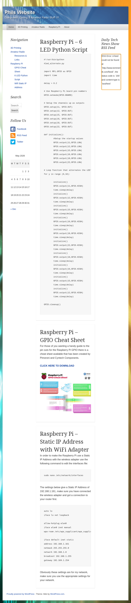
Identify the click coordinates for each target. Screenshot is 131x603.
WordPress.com (57, 594)
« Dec (13, 209)
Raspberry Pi (54, 27)
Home (11, 27)
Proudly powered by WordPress (20, 594)
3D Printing (23, 27)
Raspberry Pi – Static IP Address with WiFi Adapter (64, 442)
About (66, 27)
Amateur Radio (38, 27)
